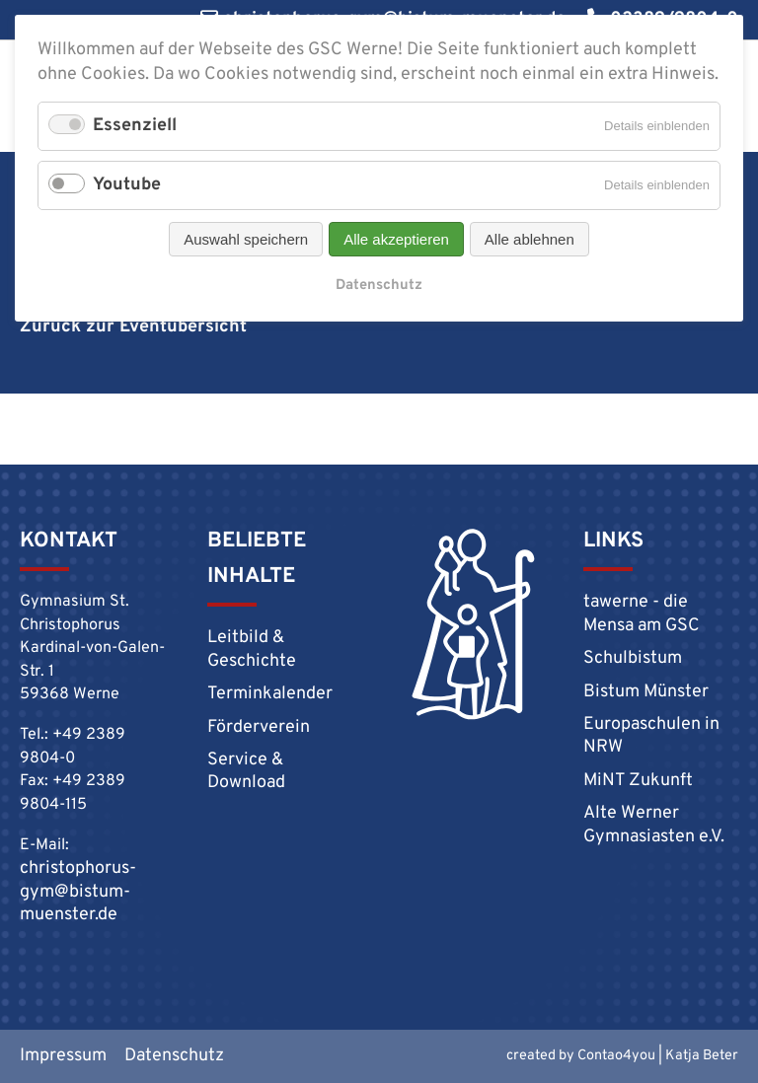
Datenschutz (379, 285)
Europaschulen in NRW (651, 735)
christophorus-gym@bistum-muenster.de (78, 891)
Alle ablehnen (529, 239)
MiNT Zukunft (638, 780)
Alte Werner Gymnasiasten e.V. (653, 824)
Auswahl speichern (246, 239)
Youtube (127, 185)
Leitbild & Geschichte (251, 649)
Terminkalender (270, 694)
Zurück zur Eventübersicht (133, 327)
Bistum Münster (646, 692)
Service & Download (246, 771)
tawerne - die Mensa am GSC (641, 613)
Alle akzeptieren (396, 239)
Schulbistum (632, 658)
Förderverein (258, 727)
